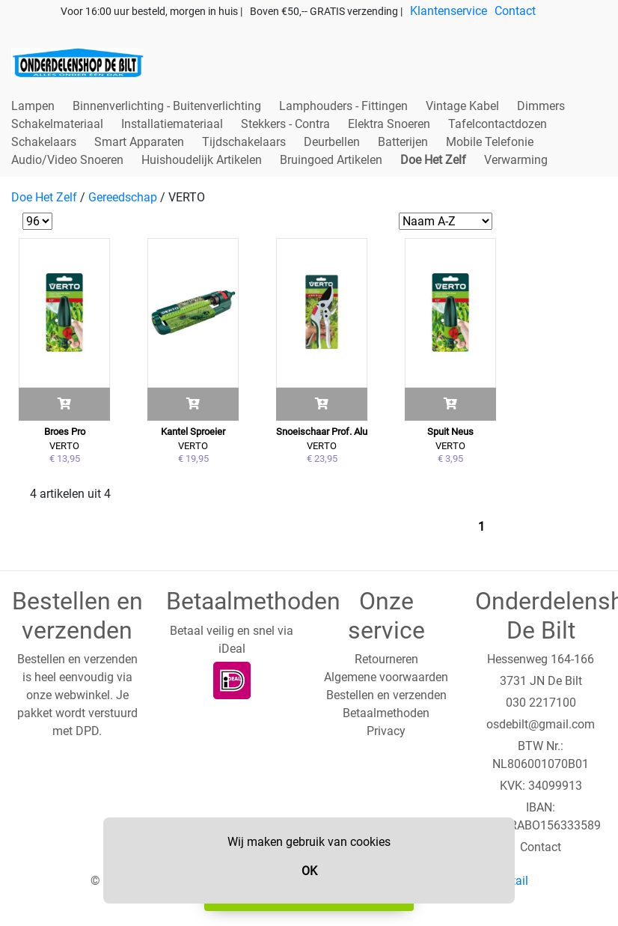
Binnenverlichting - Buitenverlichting (167, 106)
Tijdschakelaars (244, 142)
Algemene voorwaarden (386, 677)
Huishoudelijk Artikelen (201, 160)
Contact (515, 11)
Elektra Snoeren (389, 124)
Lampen (33, 106)
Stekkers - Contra (285, 124)
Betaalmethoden (386, 713)
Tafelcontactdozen (497, 124)
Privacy (386, 731)
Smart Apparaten (139, 142)
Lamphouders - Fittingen (343, 106)
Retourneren (386, 659)
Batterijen (403, 142)
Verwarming (516, 160)
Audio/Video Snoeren (67, 160)
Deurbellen (332, 142)
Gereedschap (122, 197)
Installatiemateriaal (172, 124)
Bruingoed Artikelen (331, 160)
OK (309, 871)
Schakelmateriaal (57, 124)
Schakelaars (43, 142)
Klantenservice (448, 11)
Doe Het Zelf (433, 160)
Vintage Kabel (462, 106)
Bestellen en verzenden (386, 695)
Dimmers (541, 106)
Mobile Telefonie (489, 142)
